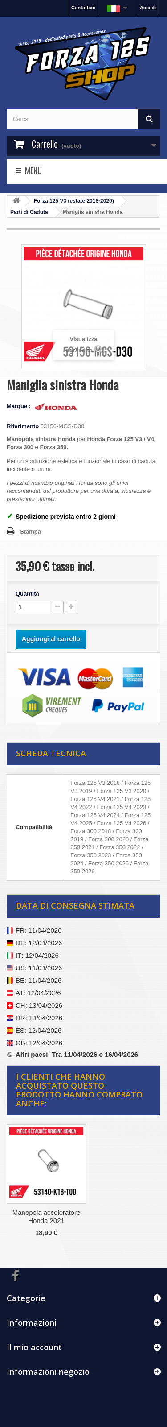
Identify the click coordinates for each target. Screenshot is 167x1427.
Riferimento (23, 426)
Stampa (30, 531)
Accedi (148, 7)
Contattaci (83, 7)
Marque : (20, 406)
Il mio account (34, 1347)
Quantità (27, 593)
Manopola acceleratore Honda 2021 (46, 1216)
